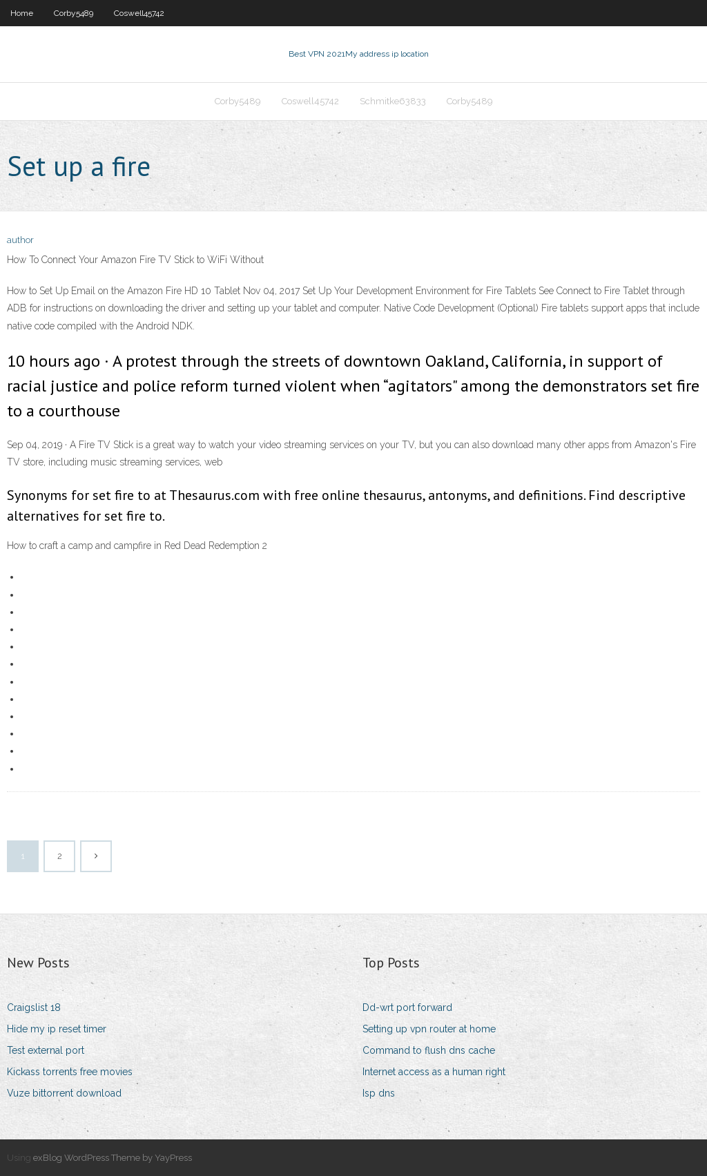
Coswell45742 (139, 13)
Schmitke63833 (393, 101)
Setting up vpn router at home (429, 1028)
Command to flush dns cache (428, 1050)
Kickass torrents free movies (70, 1071)
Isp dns (378, 1093)
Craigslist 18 (34, 1007)
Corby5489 (73, 13)
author (20, 240)
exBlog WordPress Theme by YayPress (112, 1158)
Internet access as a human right (433, 1071)
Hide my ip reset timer (56, 1028)
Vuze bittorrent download (64, 1093)
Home (21, 13)
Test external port (45, 1050)
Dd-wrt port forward (407, 1007)
